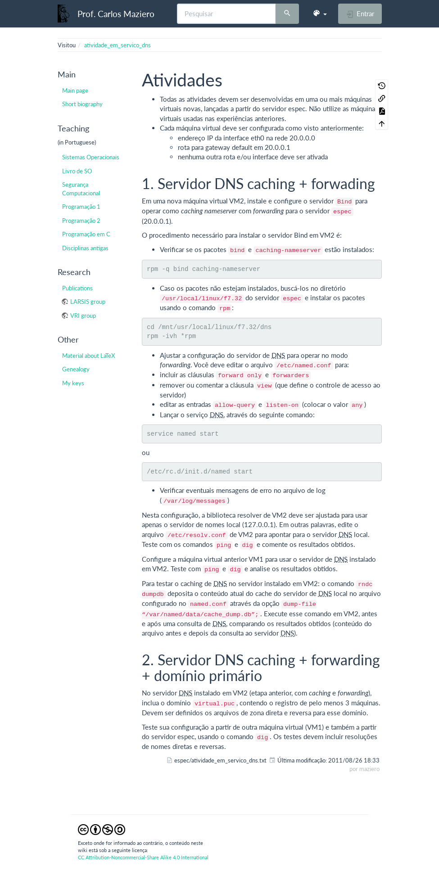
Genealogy (76, 369)
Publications (77, 288)
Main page (75, 90)
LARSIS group (87, 301)
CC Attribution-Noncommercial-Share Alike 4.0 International (143, 857)
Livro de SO (77, 171)
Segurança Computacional (81, 188)
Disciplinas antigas (85, 248)
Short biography (82, 104)
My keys (73, 383)
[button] (320, 13)
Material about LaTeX (88, 355)
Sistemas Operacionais (90, 157)
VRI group (83, 315)
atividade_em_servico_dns (117, 45)
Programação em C (86, 234)
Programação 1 (81, 206)
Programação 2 (81, 220)
